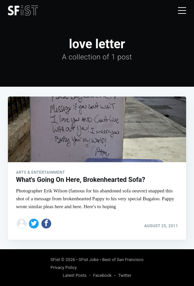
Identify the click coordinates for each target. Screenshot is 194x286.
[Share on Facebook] (46, 223)
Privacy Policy (64, 267)
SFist (55, 259)
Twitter (124, 275)
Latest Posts (75, 275)
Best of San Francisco (122, 259)
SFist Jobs (89, 259)
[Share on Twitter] (33, 223)
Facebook (102, 275)
